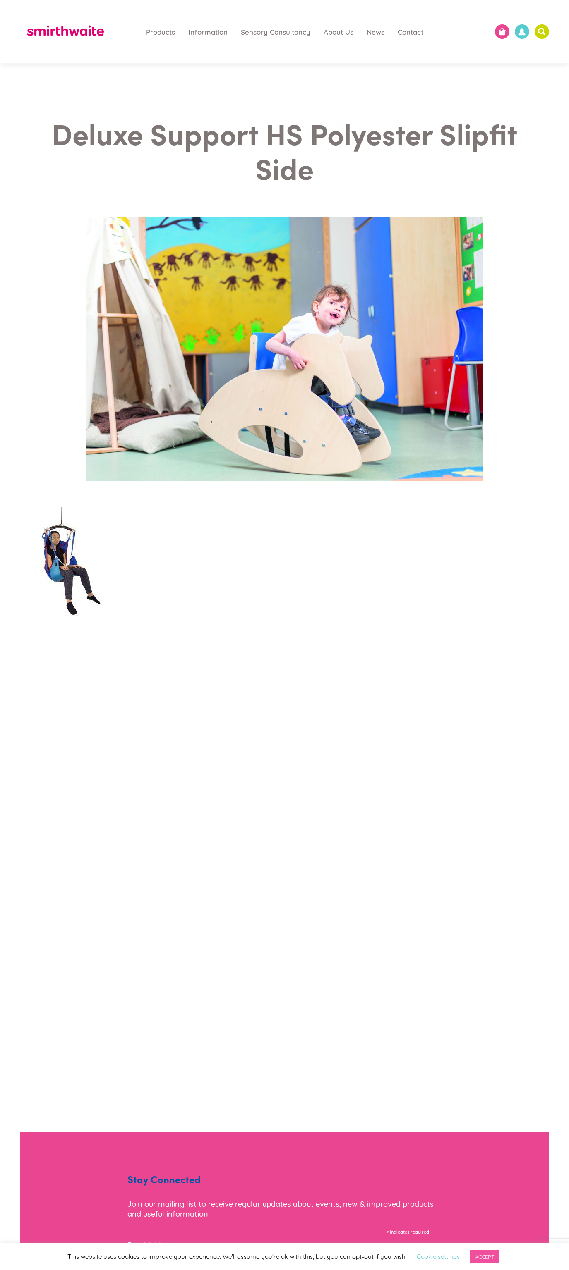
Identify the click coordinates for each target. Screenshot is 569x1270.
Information (208, 31)
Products (160, 31)
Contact (410, 31)
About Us (338, 31)
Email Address (153, 1243)
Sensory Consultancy (275, 31)
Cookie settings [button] (438, 1256)
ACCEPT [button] (485, 1256)
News (375, 31)
